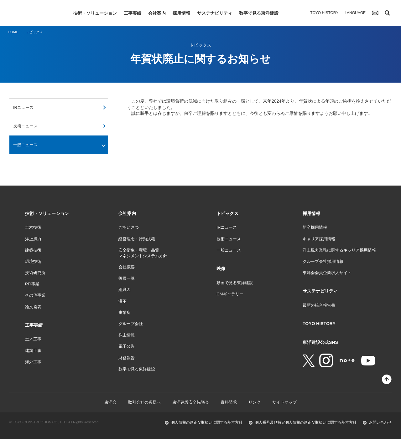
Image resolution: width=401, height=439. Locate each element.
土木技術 (33, 227)
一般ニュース (25, 144)
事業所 (124, 312)
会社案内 (157, 13)
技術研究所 (35, 272)
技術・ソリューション (95, 13)
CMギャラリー (229, 294)
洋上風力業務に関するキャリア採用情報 (339, 250)
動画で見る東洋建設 (234, 282)
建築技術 (33, 250)
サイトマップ (284, 402)
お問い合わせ (380, 422)
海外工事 (33, 362)
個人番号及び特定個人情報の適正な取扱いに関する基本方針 (306, 422)
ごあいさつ (128, 227)
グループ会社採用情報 (323, 261)
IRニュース (23, 107)
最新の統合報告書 (319, 305)
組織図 (124, 289)
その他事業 (35, 295)
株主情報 (126, 335)
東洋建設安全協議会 (190, 402)
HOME (13, 32)
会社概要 (126, 267)
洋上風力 (33, 239)
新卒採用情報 (315, 227)
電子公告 (126, 346)
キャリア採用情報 (319, 239)
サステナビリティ (214, 13)
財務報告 (126, 357)
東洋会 (110, 402)
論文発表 (33, 306)
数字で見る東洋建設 (259, 13)
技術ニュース (25, 126)
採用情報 (181, 13)
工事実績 (132, 13)
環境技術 (33, 261)
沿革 (122, 301)
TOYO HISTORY (324, 13)
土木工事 (33, 339)
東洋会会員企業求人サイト (327, 272)
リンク (254, 402)
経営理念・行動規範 (136, 239)
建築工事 (33, 350)
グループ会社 (130, 323)
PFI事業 (32, 284)
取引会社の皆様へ (144, 402)
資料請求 (229, 402)
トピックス (227, 213)
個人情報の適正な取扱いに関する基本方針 (206, 422)
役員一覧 (126, 278)
